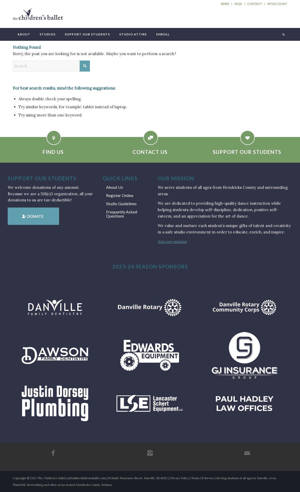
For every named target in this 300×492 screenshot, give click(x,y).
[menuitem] (225, 4)
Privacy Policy (179, 478)
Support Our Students (247, 152)
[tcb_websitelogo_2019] (38, 16)
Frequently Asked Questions (121, 213)
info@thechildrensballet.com (87, 478)
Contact (254, 3)
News (225, 3)
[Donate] (33, 216)
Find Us (53, 152)
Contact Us (150, 152)
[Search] (283, 34)
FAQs (238, 3)
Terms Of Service (202, 478)
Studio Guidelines (121, 203)
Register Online (119, 195)
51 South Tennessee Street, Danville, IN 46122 (138, 478)
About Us (114, 187)
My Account (277, 3)
